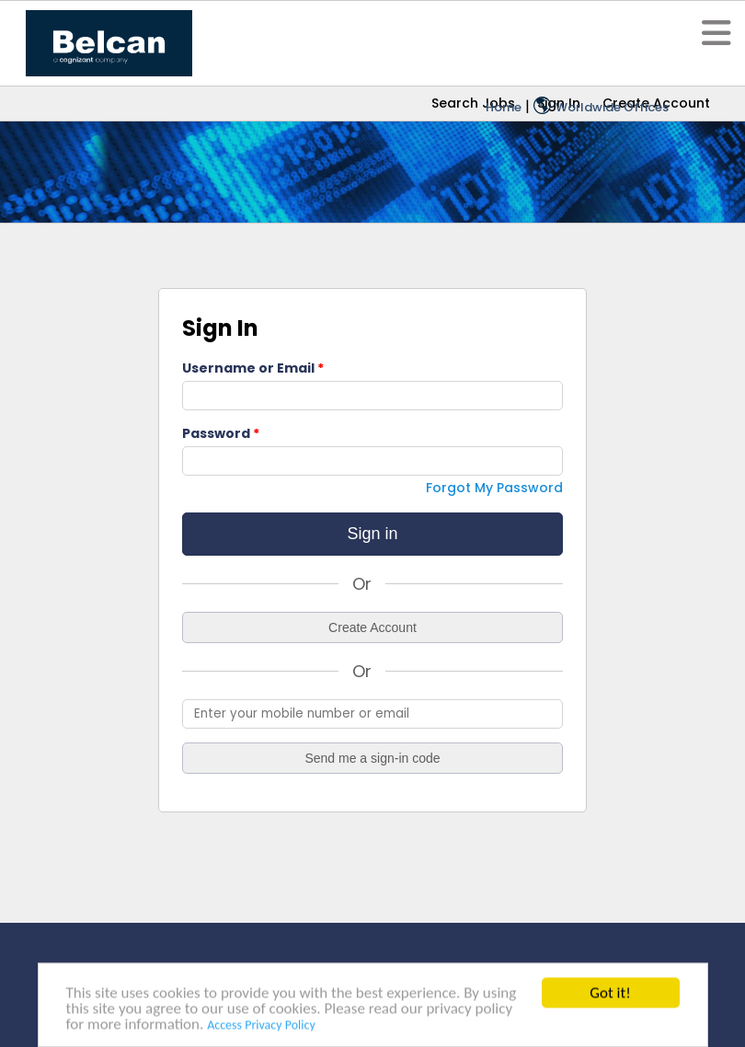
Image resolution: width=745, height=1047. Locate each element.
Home (504, 107)
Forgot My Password (494, 487)
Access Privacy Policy (261, 1027)
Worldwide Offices (601, 107)
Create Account (372, 627)
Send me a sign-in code (372, 758)
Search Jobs (473, 103)
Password (216, 433)
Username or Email (248, 368)
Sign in (372, 533)
